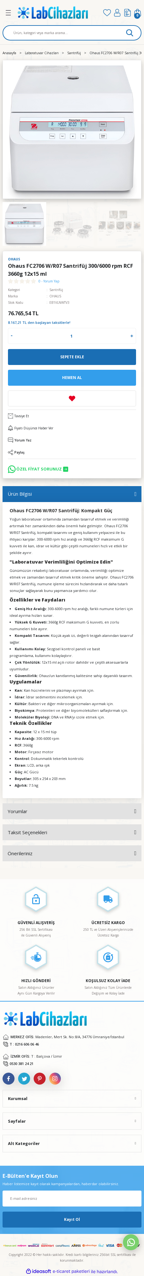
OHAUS (55, 296)
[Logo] (57, 12)
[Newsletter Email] (72, 1199)
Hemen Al (72, 377)
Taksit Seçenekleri (27, 832)
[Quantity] (71, 336)
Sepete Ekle (72, 356)
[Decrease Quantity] (11, 335)
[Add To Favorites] (72, 398)
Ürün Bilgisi (20, 494)
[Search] (72, 32)
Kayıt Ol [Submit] (72, 1219)
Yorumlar (17, 811)
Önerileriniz (20, 853)
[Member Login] (117, 13)
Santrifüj (56, 290)
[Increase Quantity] (131, 335)
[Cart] (137, 13)
